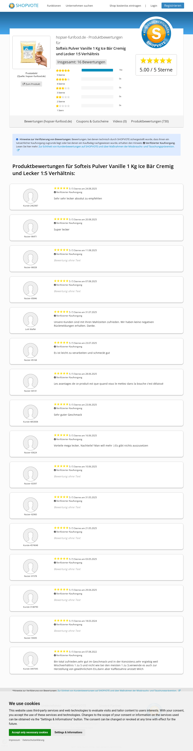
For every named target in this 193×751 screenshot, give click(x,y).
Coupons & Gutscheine (92, 121)
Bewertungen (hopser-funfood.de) (48, 121)
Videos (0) (120, 121)
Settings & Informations (68, 732)
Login (154, 5)
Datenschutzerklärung (33, 740)
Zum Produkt (31, 84)
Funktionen (54, 5)
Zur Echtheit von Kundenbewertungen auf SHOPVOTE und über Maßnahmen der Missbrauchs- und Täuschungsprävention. (119, 690)
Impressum (14, 740)
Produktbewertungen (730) (150, 121)
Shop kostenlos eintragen (125, 5)
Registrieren (172, 6)
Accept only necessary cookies (30, 732)
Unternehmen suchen (79, 5)
